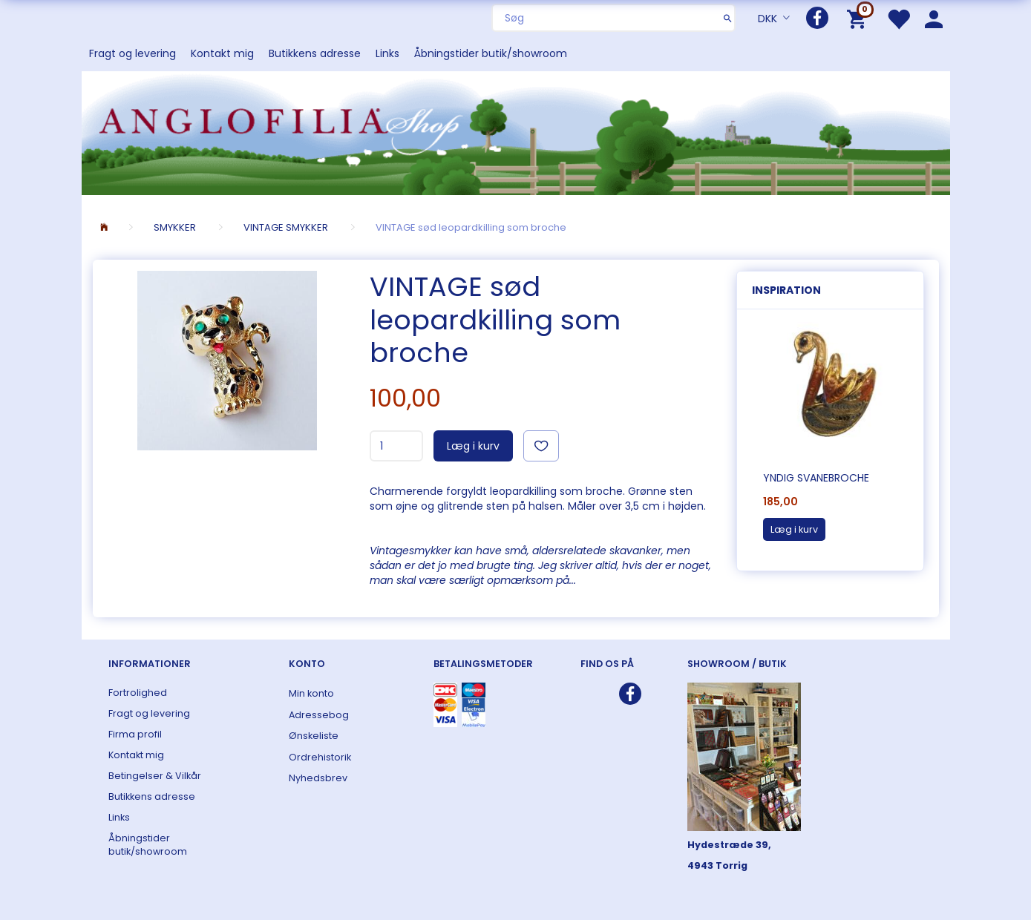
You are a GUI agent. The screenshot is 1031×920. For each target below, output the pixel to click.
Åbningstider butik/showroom (490, 53)
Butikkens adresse (315, 53)
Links (387, 53)
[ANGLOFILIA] (516, 131)
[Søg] (728, 17)
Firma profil (135, 734)
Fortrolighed (137, 692)
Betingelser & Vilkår (154, 775)
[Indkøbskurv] (859, 18)
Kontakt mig (222, 53)
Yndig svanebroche (816, 477)
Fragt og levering (132, 53)
